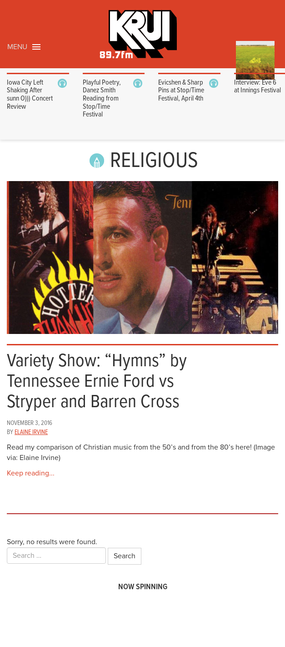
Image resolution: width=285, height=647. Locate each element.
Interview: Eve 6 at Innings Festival (257, 87)
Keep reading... (31, 473)
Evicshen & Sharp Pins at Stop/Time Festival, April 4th (181, 90)
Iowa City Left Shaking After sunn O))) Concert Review (30, 94)
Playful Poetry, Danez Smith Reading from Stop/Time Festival (102, 98)
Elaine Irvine (31, 432)
